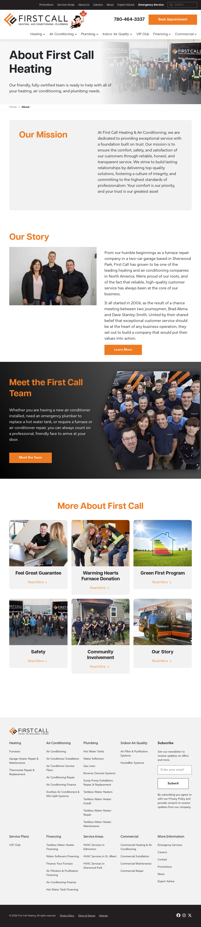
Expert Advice (126, 5)
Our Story (163, 652)
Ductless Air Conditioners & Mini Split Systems (62, 794)
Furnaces (14, 751)
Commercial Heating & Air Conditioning (136, 847)
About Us (83, 5)
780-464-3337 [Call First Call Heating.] (129, 19)
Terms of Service (86, 916)
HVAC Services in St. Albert (100, 856)
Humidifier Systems (132, 763)
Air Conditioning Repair (60, 777)
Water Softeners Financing (62, 856)
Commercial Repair (132, 871)
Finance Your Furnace (59, 863)
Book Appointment (172, 19)
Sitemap (103, 916)
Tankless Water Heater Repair (97, 812)
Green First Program (163, 573)
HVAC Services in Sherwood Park (93, 865)
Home (13, 107)
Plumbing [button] (88, 34)
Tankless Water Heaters (97, 792)
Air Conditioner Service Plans (60, 768)
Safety (38, 652)
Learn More (123, 349)
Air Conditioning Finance (61, 784)
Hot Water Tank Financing (62, 889)
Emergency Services (170, 845)
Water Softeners (93, 758)
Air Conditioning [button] (61, 34)
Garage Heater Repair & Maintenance (23, 761)
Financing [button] (160, 34)
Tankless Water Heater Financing (60, 847)
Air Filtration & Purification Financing (62, 873)
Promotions (46, 5)
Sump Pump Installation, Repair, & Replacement (98, 782)
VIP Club (142, 34)
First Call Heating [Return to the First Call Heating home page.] (27, 916)
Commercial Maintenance (136, 863)
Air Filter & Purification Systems (134, 753)
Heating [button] (36, 34)
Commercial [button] (184, 34)
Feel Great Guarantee (38, 573)
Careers (98, 5)
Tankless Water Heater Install (97, 801)
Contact (162, 859)
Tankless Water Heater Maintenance (97, 824)
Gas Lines (89, 766)
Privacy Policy (67, 916)
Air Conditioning (56, 751)
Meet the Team (30, 457)
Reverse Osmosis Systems (99, 773)
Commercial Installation (135, 856)
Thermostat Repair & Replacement (22, 772)
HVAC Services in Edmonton (93, 847)
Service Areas (65, 5)
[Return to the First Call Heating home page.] (36, 20)
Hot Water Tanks (93, 751)
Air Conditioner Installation (62, 758)
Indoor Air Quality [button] (116, 34)
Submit (173, 783)
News (110, 5)
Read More (36, 582)
